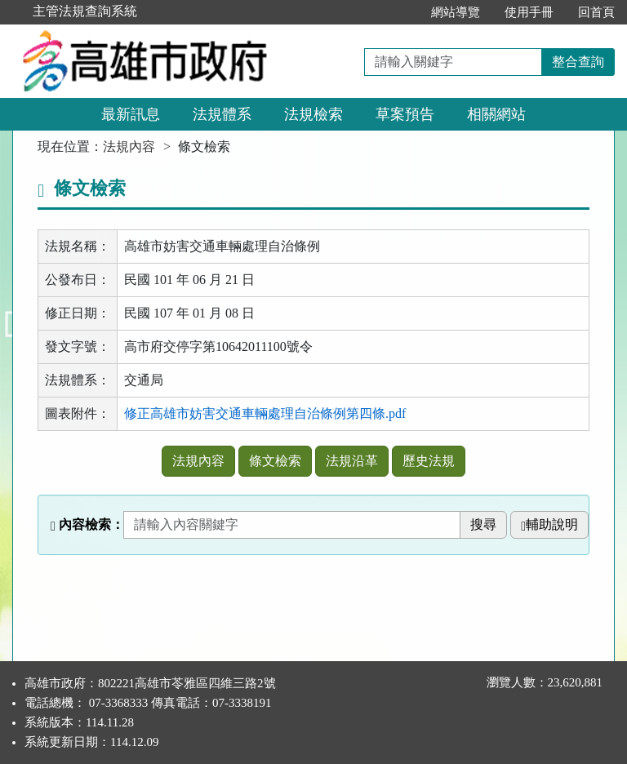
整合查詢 (578, 62)
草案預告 (405, 114)
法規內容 (129, 146)
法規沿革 (352, 461)
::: (401, 12)
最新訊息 (130, 114)
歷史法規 (428, 461)
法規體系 (222, 114)
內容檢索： (87, 524)
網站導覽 (455, 12)
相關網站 (496, 114)
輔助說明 (549, 524)
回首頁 (596, 12)
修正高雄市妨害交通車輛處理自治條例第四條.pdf (265, 413)
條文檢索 (275, 461)
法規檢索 (313, 114)
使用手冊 (529, 12)
